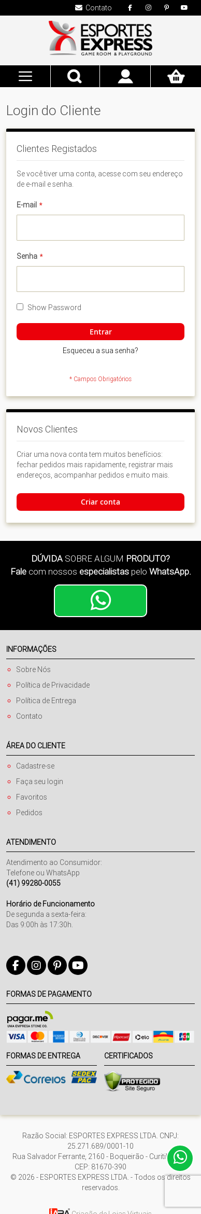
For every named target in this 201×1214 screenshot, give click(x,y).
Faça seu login (39, 781)
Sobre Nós (33, 669)
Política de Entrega (46, 700)
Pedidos (29, 812)
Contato (29, 716)
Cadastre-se (35, 766)
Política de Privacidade (53, 685)
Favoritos (31, 797)
